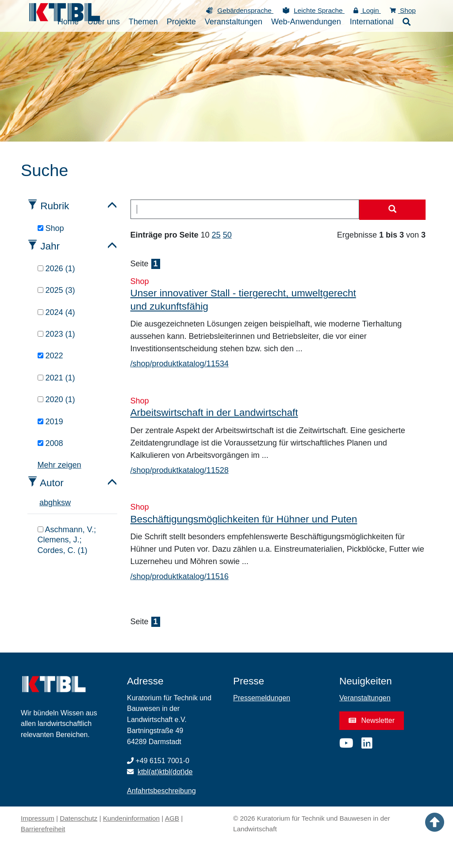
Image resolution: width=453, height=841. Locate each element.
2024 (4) (56, 312)
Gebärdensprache (245, 10)
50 (227, 234)
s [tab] (63, 502)
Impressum (37, 818)
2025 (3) (56, 290)
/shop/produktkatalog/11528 (180, 470)
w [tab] (68, 502)
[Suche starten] (392, 210)
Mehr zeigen (59, 465)
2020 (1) (56, 399)
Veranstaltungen (365, 698)
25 (216, 234)
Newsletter (372, 720)
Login (367, 10)
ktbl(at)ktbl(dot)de (165, 772)
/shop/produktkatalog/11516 (180, 576)
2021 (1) (56, 377)
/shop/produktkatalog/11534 (180, 363)
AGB (172, 818)
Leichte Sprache (319, 10)
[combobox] (245, 209)
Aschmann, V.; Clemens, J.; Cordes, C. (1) (67, 540)
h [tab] (55, 502)
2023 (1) (56, 334)
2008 (50, 443)
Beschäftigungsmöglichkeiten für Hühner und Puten (244, 519)
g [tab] (50, 502)
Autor (52, 482)
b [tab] (46, 502)
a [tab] (41, 502)
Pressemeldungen (261, 698)
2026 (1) (56, 268)
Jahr (50, 246)
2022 (50, 355)
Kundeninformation (131, 818)
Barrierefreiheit (43, 829)
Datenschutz (78, 818)
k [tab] (59, 502)
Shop (403, 10)
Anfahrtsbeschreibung (161, 791)
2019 (50, 421)
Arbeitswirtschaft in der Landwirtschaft (214, 412)
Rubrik (54, 205)
